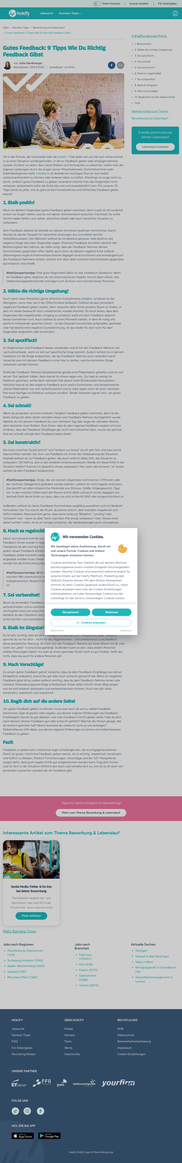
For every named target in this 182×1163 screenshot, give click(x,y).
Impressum (125, 630)
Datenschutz (57, 630)
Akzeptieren (70, 612)
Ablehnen (111, 612)
